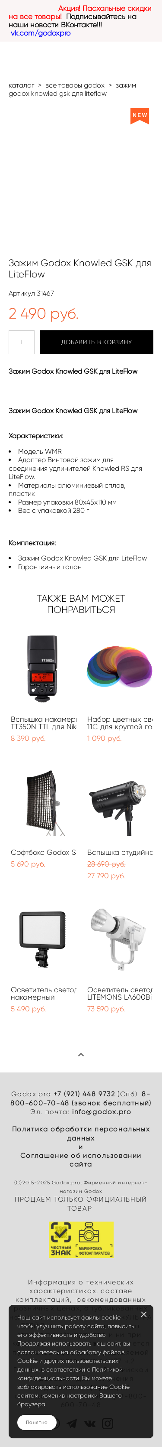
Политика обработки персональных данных (81, 1133)
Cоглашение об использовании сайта (81, 1160)
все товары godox (75, 85)
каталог (21, 85)
